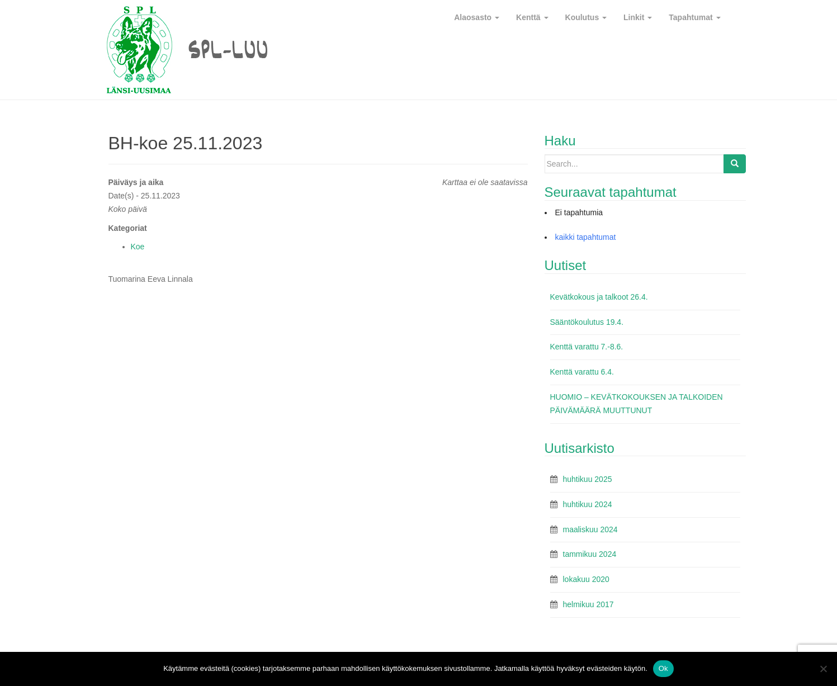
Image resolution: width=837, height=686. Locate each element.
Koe (138, 246)
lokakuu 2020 (586, 579)
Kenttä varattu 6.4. (582, 371)
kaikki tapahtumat (585, 237)
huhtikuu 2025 (587, 479)
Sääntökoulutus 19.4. (587, 322)
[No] (823, 668)
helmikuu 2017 (588, 604)
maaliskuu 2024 (590, 529)
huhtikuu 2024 (587, 504)
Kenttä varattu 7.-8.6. (586, 346)
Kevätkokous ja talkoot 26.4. (599, 296)
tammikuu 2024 (590, 554)
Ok (663, 668)
